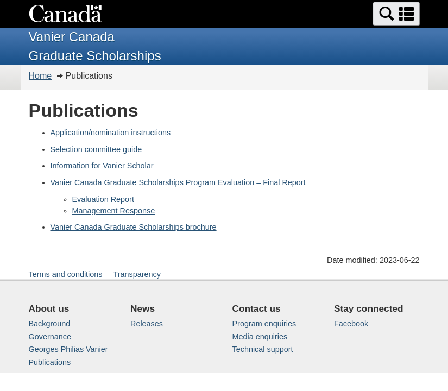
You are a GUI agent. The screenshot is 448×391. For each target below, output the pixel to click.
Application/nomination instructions (111, 132)
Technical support (262, 349)
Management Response (113, 210)
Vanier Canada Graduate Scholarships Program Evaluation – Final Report (178, 182)
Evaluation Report (103, 199)
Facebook (351, 323)
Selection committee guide (96, 149)
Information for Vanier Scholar (102, 165)
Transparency (136, 274)
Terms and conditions (66, 274)
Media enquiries (260, 336)
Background (50, 323)
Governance (50, 336)
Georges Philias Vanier (68, 349)
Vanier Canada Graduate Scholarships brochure (134, 227)
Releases (146, 323)
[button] (396, 14)
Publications (50, 362)
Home (40, 75)
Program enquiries (264, 323)
